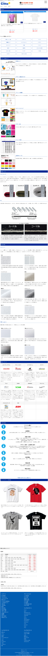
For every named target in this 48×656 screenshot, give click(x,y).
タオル (2, 640)
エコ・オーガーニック (4, 637)
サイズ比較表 (26, 602)
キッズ (39, 39)
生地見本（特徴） (27, 599)
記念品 (25, 638)
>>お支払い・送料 (36, 441)
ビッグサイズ (3, 641)
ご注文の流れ (3, 605)
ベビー (25, 627)
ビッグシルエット (24, 42)
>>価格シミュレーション (27, 441)
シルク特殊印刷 (26, 595)
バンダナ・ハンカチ (27, 640)
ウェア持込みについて (4, 602)
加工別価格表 (3, 595)
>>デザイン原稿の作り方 (23, 448)
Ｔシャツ (5, 6)
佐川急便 (28, 465)
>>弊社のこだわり (27, 454)
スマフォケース (26, 641)
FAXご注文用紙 (3, 609)
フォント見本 (26, 597)
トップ (1, 6)
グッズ (2, 633)
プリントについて (4, 597)
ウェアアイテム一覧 (4, 598)
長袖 (24, 45)
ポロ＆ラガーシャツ (27, 612)
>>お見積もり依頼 (19, 441)
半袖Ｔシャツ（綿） (8, 39)
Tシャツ (25, 609)
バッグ (2, 638)
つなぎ (2, 642)
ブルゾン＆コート (27, 619)
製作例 (2, 606)
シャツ (25, 623)
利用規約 (2, 614)
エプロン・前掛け (27, 633)
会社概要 (2, 613)
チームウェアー (26, 620)
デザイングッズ (26, 637)
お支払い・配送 (3, 610)
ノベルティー (3, 644)
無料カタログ (3, 599)
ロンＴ (25, 611)
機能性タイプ (8, 42)
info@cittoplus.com (24, 446)
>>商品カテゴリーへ (27, 428)
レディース (24, 39)
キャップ (2, 634)
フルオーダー (26, 615)
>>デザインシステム (32, 448)
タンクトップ (8, 45)
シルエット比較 (26, 605)
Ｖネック (39, 45)
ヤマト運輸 (33, 465)
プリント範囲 (26, 601)
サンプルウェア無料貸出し (5, 601)
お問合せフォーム (4, 617)
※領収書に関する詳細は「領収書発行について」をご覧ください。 (11, 577)
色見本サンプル (26, 598)
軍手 (2, 645)
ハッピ (25, 634)
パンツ (25, 616)
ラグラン (39, 42)
